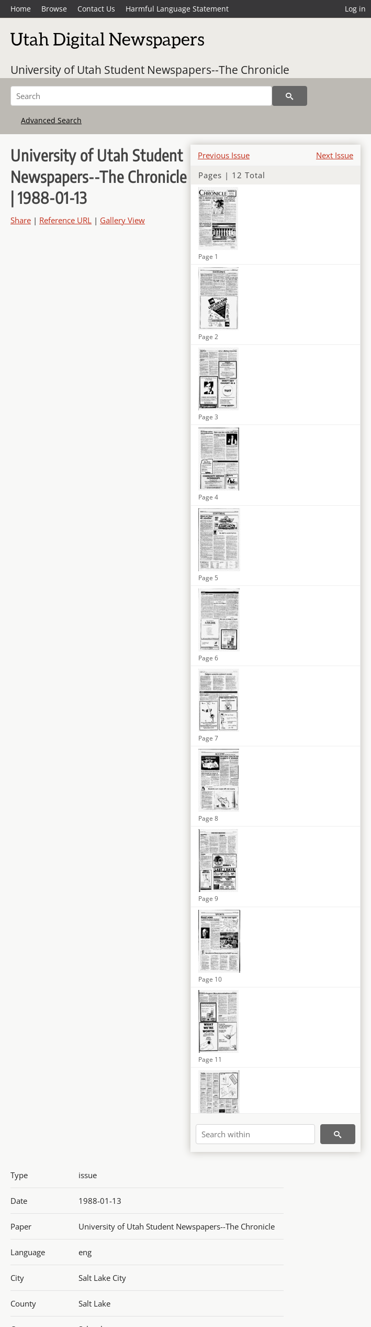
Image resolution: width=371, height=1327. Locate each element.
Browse (54, 9)
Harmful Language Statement (177, 9)
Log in (355, 9)
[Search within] (255, 1134)
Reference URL (65, 220)
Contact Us (96, 9)
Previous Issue (224, 155)
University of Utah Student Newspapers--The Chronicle (149, 69)
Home (20, 9)
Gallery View (122, 220)
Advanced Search (51, 120)
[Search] (141, 96)
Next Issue (334, 155)
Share (20, 220)
